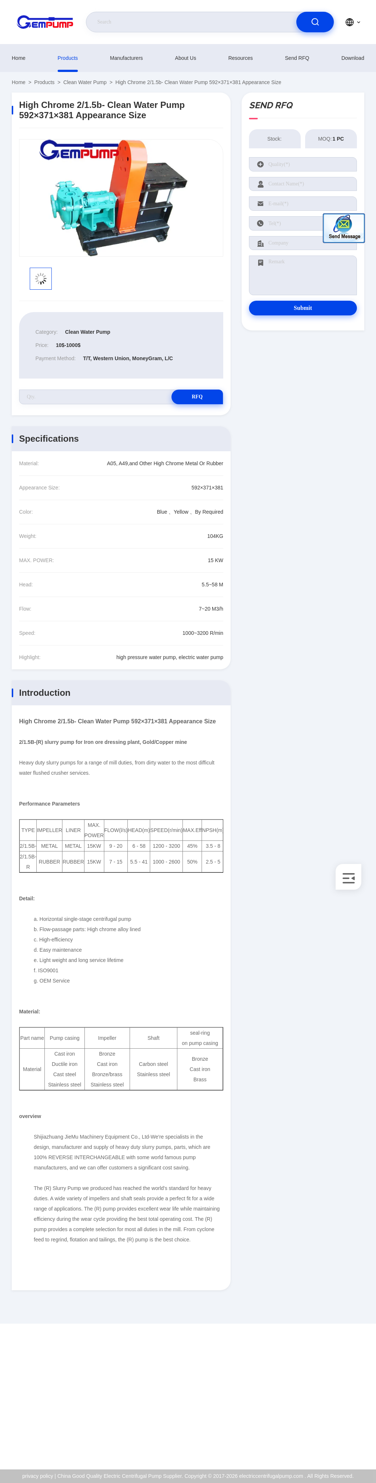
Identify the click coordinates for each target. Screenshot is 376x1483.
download (352, 58)
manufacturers (126, 58)
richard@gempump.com (53, 1395)
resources (240, 58)
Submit (303, 308)
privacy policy (334, 1426)
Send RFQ (297, 58)
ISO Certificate (336, 1394)
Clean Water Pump (85, 82)
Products (68, 58)
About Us (185, 58)
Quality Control (336, 1410)
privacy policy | (39, 1476)
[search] (315, 22)
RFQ (197, 396)
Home (18, 58)
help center (332, 1442)
